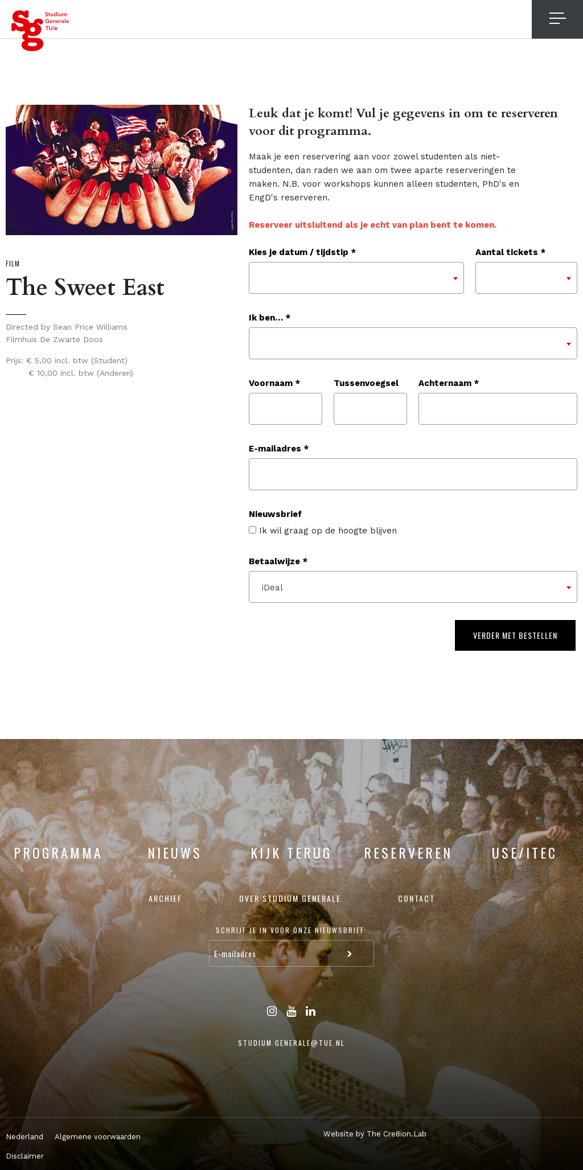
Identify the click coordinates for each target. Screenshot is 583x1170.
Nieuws (174, 852)
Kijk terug (291, 852)
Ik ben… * (269, 318)
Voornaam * (274, 383)
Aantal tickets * (510, 252)
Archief (165, 898)
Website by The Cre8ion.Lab (374, 1134)
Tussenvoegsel (366, 383)
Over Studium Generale (290, 898)
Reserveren (408, 852)
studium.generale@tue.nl (291, 1043)
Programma (58, 852)
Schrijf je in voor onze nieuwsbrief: (291, 930)
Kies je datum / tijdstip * (302, 252)
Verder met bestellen (515, 635)
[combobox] (356, 278)
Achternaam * (448, 383)
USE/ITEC (524, 852)
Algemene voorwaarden (98, 1136)
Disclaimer (25, 1156)
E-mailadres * (279, 449)
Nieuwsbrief (275, 514)
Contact (416, 898)
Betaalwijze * (278, 561)
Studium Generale (40, 30)
